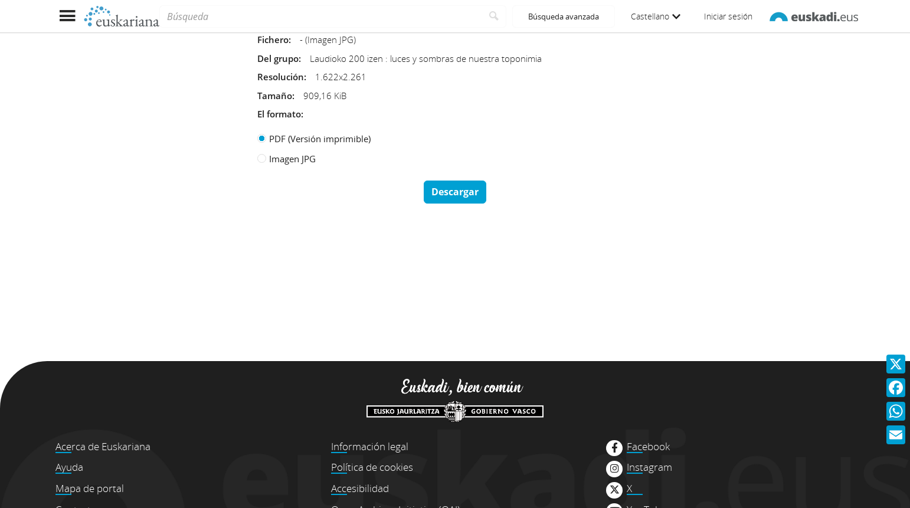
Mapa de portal (89, 488)
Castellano (655, 16)
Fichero (273, 39)
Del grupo (278, 58)
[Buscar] (494, 16)
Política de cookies (372, 467)
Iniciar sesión (728, 16)
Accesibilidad (360, 488)
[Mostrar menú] (67, 16)
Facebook (648, 447)
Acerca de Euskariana (102, 446)
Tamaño (274, 95)
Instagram (649, 467)
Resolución (280, 77)
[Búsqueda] (320, 16)
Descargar (455, 191)
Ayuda (69, 467)
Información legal (369, 446)
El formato (279, 114)
